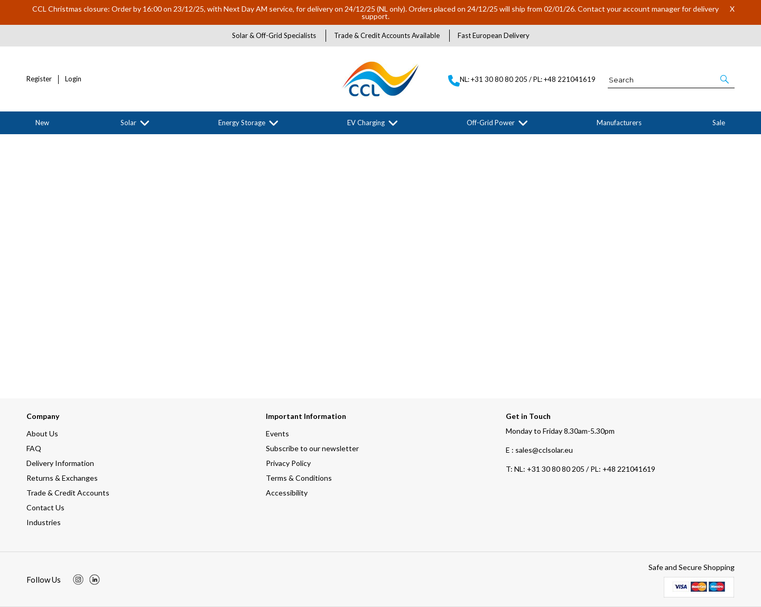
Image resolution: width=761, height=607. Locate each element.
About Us (42, 433)
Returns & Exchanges (62, 477)
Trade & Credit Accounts (67, 492)
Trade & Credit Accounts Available (387, 35)
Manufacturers (619, 122)
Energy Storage (241, 122)
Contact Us (45, 507)
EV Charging (366, 122)
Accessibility (287, 492)
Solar (128, 122)
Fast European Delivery (494, 35)
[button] (725, 79)
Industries (43, 522)
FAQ (33, 448)
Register (39, 79)
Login (73, 79)
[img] (78, 579)
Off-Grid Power (491, 122)
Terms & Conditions (299, 477)
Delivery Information (60, 463)
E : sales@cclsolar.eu (539, 449)
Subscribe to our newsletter (312, 448)
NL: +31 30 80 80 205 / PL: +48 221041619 (580, 468)
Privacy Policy (288, 463)
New (42, 122)
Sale (718, 122)
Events (277, 433)
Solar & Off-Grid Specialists (274, 35)
